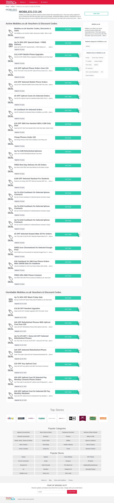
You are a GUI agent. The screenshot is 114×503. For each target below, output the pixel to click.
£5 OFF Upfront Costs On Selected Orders (32, 96)
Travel (68, 448)
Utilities (13, 6)
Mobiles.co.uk (23, 473)
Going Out (46, 448)
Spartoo (46, 457)
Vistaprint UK (68, 469)
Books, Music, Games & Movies (23, 440)
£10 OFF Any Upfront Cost (25, 364)
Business (45, 436)
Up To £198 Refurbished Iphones (28, 151)
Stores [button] (22, 2)
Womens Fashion (90, 448)
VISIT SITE (96, 13)
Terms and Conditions (60, 480)
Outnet (23, 457)
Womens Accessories (23, 436)
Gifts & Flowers (90, 444)
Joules (46, 461)
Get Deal (68, 29)
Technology (46, 444)
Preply (87, 57)
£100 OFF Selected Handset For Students (31, 179)
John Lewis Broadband (92, 72)
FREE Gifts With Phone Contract (28, 275)
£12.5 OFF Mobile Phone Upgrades (29, 54)
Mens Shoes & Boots (46, 432)
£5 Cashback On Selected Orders (28, 110)
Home (7, 6)
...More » (79, 18)
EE (102, 72)
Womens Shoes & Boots (90, 432)
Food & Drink (46, 440)
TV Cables (88, 61)
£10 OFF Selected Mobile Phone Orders (30, 82)
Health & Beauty (68, 444)
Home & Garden (23, 448)
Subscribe (72, 491)
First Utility (88, 65)
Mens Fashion (23, 444)
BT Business (89, 68)
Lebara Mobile (98, 61)
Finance (68, 436)
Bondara (45, 469)
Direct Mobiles (90, 75)
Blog (50, 480)
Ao (23, 469)
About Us (44, 480)
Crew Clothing (68, 457)
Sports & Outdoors (90, 440)
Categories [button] (32, 2)
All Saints (90, 461)
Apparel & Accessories (23, 432)
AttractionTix (23, 465)
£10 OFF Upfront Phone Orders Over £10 (31, 68)
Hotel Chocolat (46, 465)
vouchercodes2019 (29, 499)
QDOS (96, 65)
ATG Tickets (90, 457)
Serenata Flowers (90, 469)
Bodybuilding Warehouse (90, 465)
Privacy (71, 480)
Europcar (68, 461)
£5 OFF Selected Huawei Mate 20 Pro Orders (33, 234)
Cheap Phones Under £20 (25, 137)
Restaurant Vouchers (68, 432)
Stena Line (46, 473)
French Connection (23, 461)
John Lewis (68, 473)
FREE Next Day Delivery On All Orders (30, 165)
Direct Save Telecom (97, 57)
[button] (44, 2)
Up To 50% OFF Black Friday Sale (28, 297)
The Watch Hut (68, 465)
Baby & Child (90, 436)
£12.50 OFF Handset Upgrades (27, 308)
